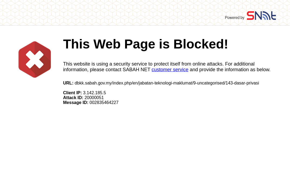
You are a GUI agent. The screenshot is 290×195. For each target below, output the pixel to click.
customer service (170, 69)
